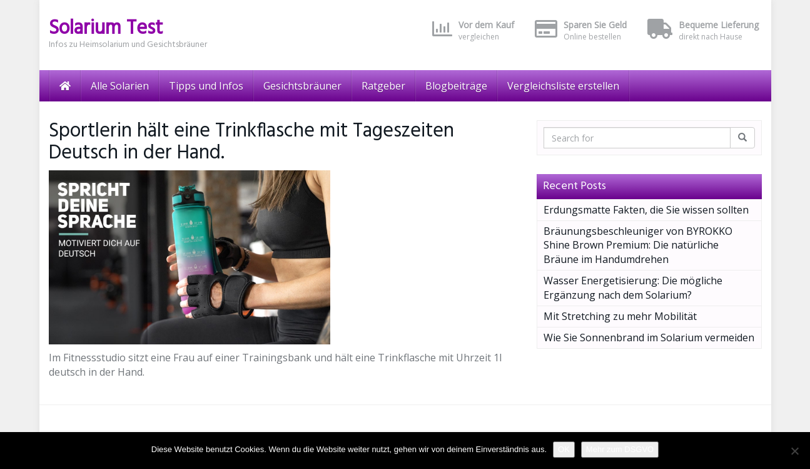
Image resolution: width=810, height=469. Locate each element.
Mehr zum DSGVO (620, 449)
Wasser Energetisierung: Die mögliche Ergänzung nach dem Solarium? (633, 288)
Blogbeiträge (456, 86)
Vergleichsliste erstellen (563, 86)
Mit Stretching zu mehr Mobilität (620, 316)
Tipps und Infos (206, 86)
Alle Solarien (120, 86)
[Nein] (794, 451)
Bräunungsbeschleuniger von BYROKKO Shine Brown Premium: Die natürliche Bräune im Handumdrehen (638, 245)
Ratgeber (383, 86)
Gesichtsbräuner (302, 86)
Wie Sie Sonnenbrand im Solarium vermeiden (649, 337)
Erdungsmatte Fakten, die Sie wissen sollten (646, 210)
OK (564, 449)
